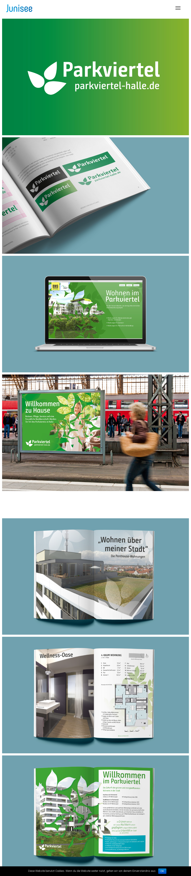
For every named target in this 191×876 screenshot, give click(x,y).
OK (162, 871)
